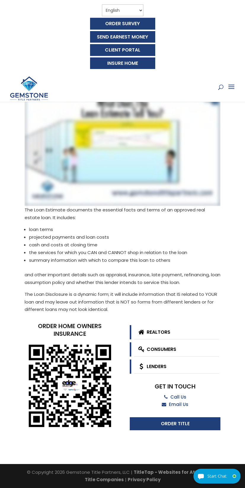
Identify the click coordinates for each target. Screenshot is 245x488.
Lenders (151, 366)
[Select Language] (122, 10)
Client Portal (122, 49)
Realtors (153, 332)
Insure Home (122, 63)
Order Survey (122, 23)
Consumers (156, 349)
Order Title (175, 423)
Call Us (175, 397)
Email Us (175, 404)
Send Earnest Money (122, 36)
